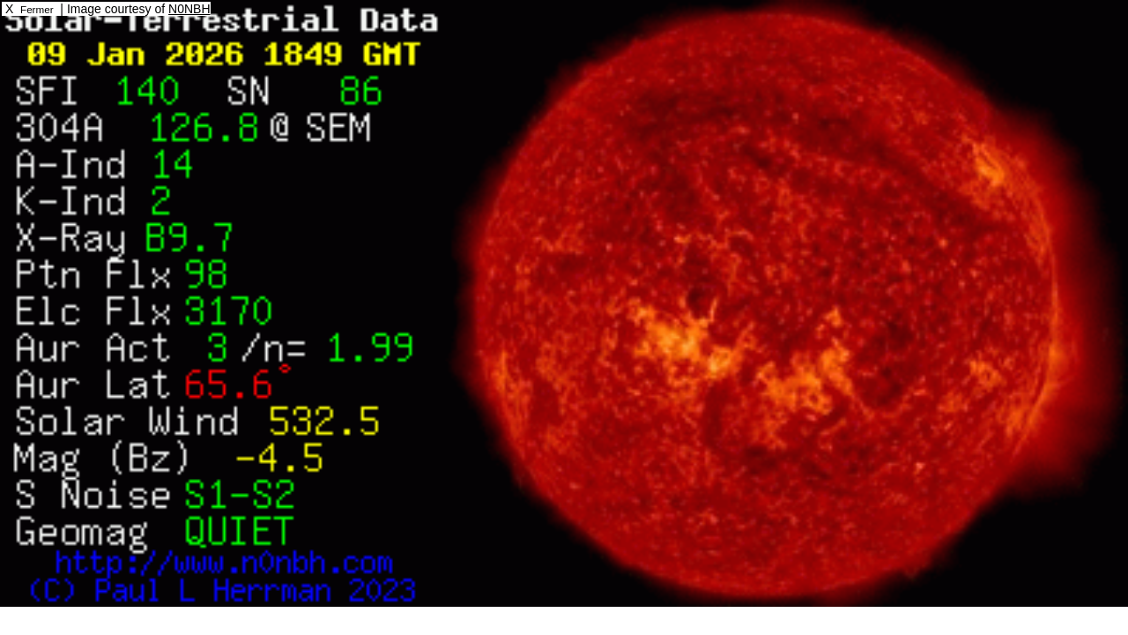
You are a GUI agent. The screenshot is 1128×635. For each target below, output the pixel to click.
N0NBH (189, 9)
